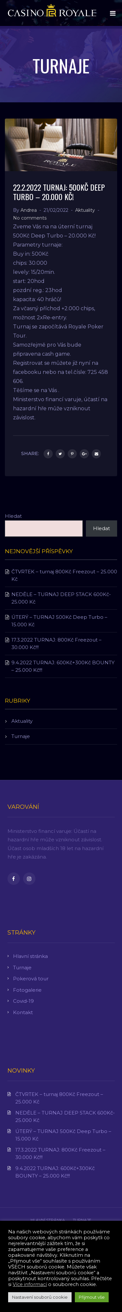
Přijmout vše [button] (92, 1297)
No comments (30, 218)
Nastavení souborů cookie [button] (40, 1297)
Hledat (13, 516)
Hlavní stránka (30, 956)
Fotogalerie (27, 990)
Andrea (28, 210)
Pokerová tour (30, 978)
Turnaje (20, 736)
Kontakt (23, 1012)
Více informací (30, 1284)
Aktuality (85, 210)
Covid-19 (23, 1001)
